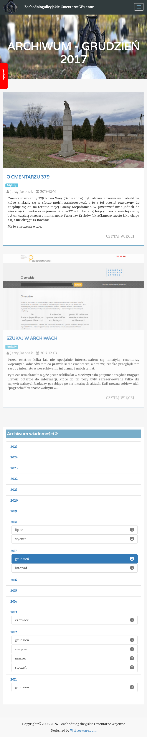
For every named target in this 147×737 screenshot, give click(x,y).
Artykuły (12, 185)
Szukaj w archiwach (32, 339)
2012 (13, 632)
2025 (13, 447)
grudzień (74, 559)
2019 (13, 511)
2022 (14, 479)
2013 (13, 612)
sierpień (74, 649)
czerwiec (74, 620)
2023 (14, 468)
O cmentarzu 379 (28, 177)
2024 (14, 457)
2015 (13, 591)
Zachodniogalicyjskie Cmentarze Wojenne (59, 7)
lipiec (74, 530)
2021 (13, 490)
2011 (13, 679)
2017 (13, 551)
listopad (74, 568)
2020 (14, 500)
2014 (13, 601)
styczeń (74, 539)
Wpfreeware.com (83, 730)
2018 (13, 522)
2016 (13, 580)
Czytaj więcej (120, 236)
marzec (74, 658)
